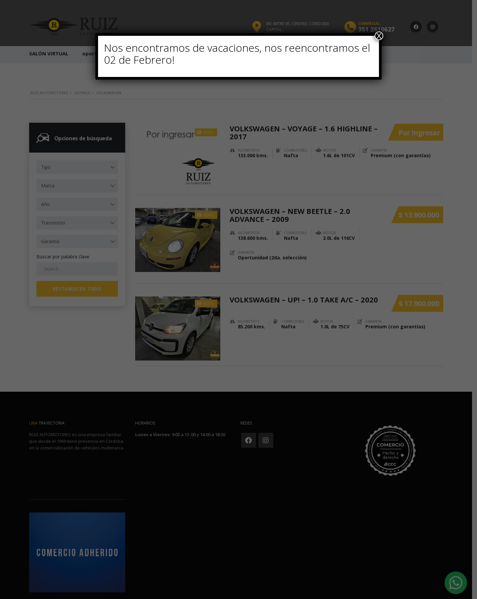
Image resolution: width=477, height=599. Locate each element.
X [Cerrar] (379, 36)
